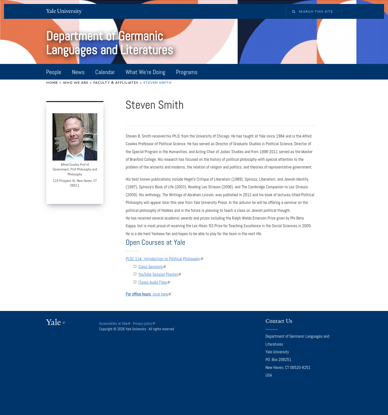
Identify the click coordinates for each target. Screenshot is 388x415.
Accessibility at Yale (114, 323)
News (78, 72)
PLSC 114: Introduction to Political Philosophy (164, 258)
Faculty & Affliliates (115, 82)
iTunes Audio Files (154, 282)
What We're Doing (145, 72)
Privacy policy (144, 323)
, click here (148, 294)
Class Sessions (152, 266)
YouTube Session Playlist (159, 274)
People (53, 72)
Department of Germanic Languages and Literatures (111, 43)
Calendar (105, 72)
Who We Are (75, 82)
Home (52, 82)
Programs (186, 72)
